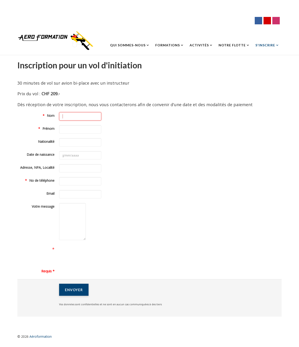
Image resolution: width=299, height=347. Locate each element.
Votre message (43, 206)
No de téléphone (41, 180)
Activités (199, 45)
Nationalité (46, 141)
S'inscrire (265, 45)
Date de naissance (40, 154)
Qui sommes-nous (128, 45)
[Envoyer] (74, 290)
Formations (167, 45)
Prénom (48, 128)
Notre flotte (232, 45)
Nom (50, 115)
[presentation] (94, 254)
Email (50, 193)
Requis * (47, 271)
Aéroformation (40, 336)
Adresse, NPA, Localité (37, 167)
